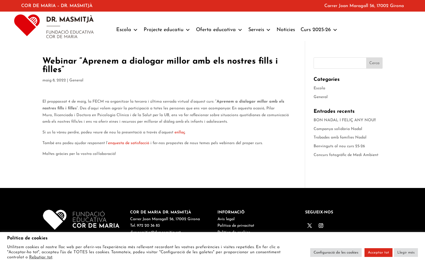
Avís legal (226, 219)
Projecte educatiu (167, 30)
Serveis (259, 30)
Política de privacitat (235, 226)
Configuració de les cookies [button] (336, 252)
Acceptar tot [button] (378, 252)
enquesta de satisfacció (128, 143)
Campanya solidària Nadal (338, 129)
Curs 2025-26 (319, 30)
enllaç (179, 132)
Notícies (286, 30)
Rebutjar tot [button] (40, 257)
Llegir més (406, 252)
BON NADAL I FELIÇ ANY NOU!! (345, 120)
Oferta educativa (219, 30)
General (76, 80)
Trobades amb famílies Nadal (340, 137)
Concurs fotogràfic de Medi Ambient (346, 155)
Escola (127, 30)
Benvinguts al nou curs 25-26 (339, 146)
